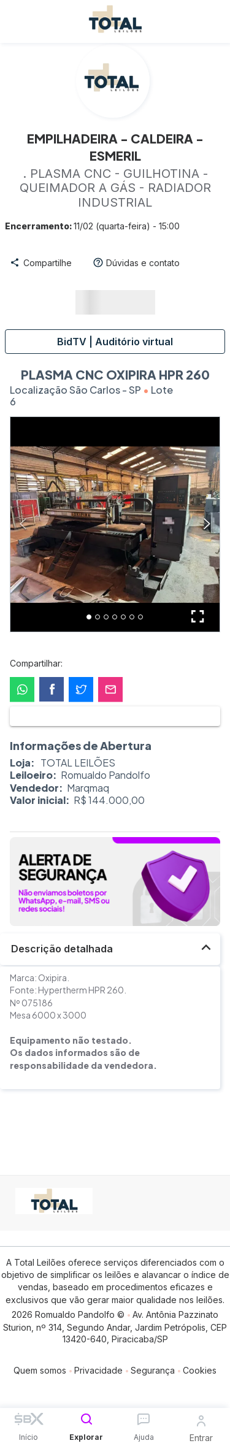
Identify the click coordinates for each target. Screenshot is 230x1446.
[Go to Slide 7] (140, 616)
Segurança (153, 1370)
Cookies (200, 1370)
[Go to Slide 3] (106, 616)
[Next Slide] (207, 525)
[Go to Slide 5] (123, 616)
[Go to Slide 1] (88, 616)
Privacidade (98, 1370)
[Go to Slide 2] (97, 616)
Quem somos (39, 1370)
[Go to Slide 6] (131, 616)
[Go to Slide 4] (114, 616)
